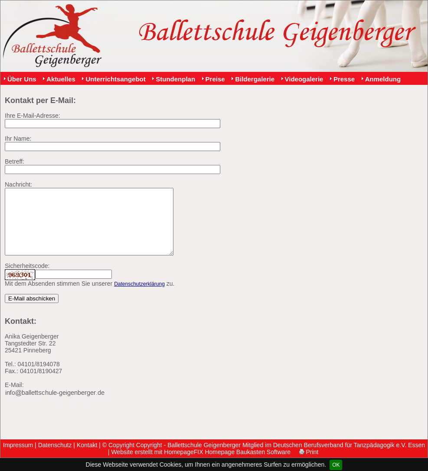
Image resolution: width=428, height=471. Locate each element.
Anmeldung (383, 79)
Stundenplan (175, 79)
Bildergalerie (254, 79)
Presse (344, 79)
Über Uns (21, 79)
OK (336, 465)
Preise (215, 79)
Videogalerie (304, 79)
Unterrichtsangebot (115, 79)
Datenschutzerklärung (139, 297)
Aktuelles (60, 79)
